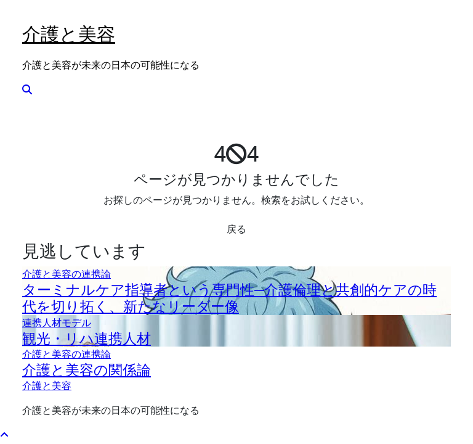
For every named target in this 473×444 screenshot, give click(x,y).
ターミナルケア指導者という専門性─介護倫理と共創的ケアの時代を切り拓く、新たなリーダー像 (229, 298)
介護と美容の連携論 (66, 274)
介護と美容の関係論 (86, 369)
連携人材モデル (56, 322)
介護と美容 (68, 33)
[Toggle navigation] (30, 16)
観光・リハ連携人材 (86, 338)
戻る (236, 229)
